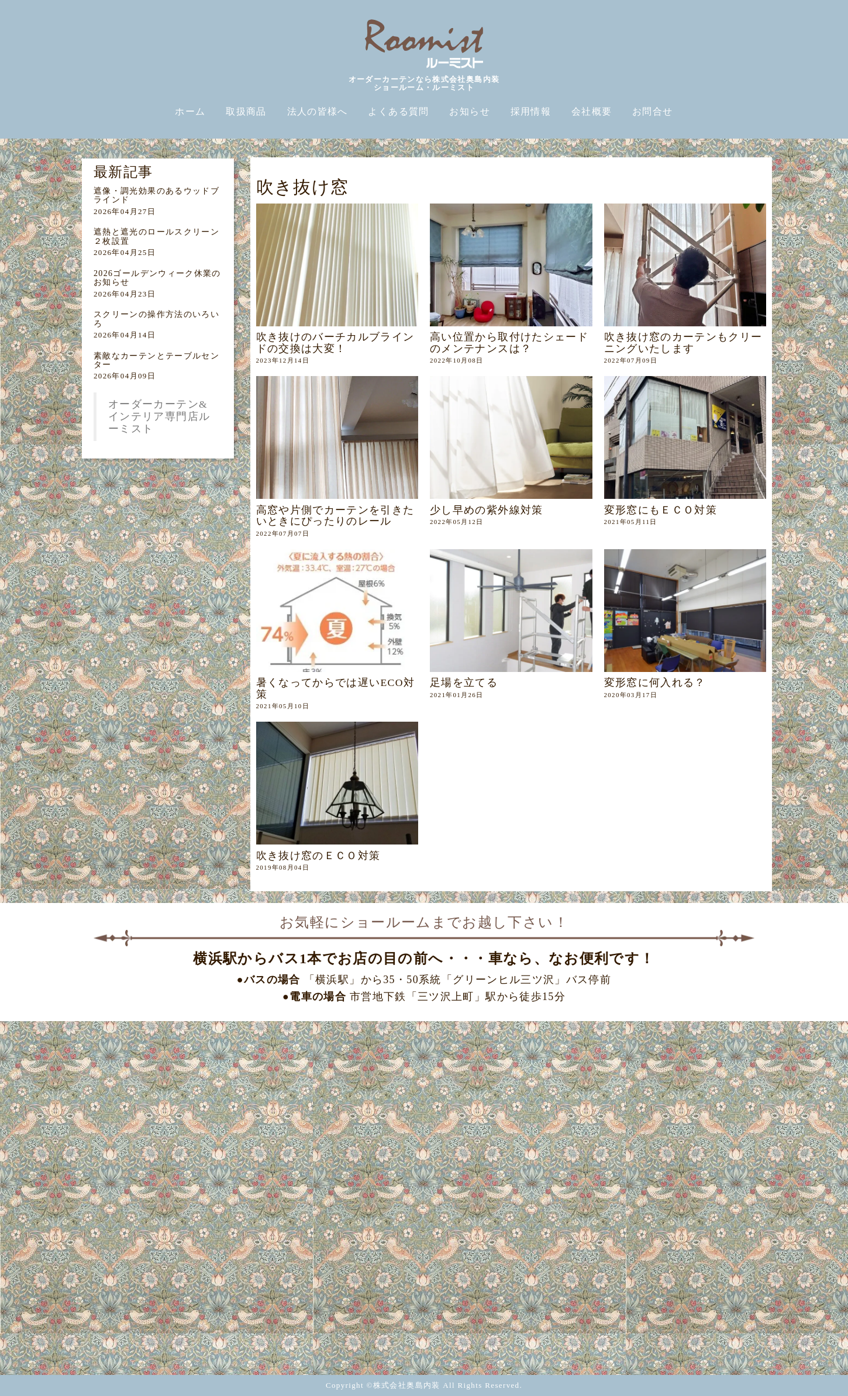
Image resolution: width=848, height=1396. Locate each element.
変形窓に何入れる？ (655, 682)
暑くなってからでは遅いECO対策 (335, 688)
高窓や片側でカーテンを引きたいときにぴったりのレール (335, 515)
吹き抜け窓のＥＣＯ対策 (318, 855)
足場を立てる (464, 682)
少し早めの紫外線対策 (486, 510)
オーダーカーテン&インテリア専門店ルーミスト (159, 416)
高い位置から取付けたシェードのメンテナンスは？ (509, 342)
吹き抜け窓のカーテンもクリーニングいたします (683, 342)
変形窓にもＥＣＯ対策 (661, 510)
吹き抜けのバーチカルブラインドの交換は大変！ (335, 342)
